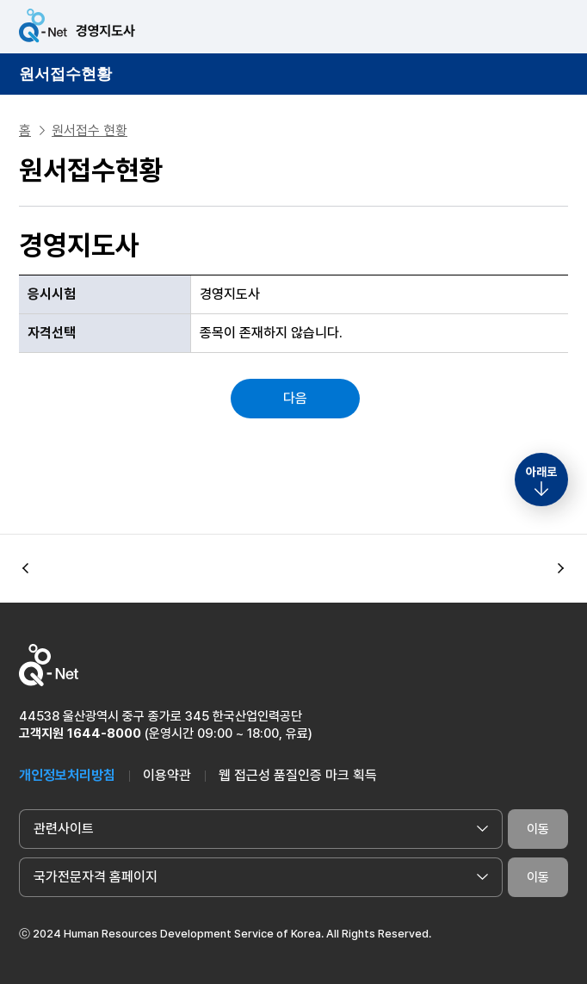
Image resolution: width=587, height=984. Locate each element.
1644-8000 (104, 733)
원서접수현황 (65, 74)
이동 (538, 829)
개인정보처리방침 (67, 775)
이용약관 (167, 775)
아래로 (541, 472)
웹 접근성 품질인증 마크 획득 (298, 775)
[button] (561, 569)
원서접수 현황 (89, 130)
